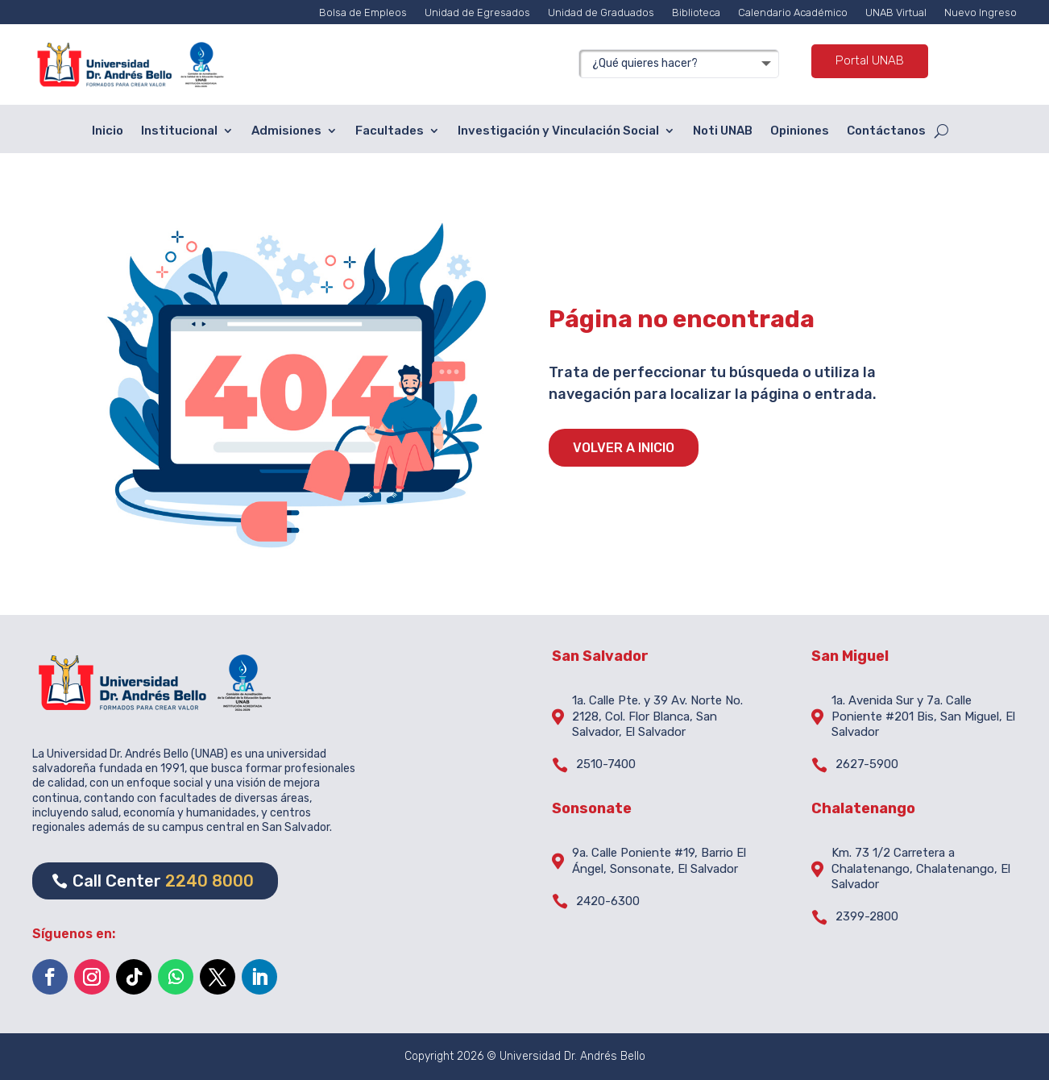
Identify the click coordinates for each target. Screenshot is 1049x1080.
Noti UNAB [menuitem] (723, 130)
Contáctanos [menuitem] (886, 130)
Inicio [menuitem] (107, 130)
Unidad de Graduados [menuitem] (601, 12)
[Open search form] (941, 131)
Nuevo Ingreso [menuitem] (980, 12)
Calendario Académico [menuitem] (793, 12)
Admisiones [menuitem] (286, 130)
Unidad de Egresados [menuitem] (477, 12)
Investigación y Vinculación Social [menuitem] (558, 130)
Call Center (163, 881)
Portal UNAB (869, 60)
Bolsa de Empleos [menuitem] (363, 12)
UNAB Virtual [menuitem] (896, 12)
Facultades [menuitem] (389, 130)
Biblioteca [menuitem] (696, 12)
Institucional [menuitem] (179, 130)
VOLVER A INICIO (623, 447)
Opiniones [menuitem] (799, 130)
